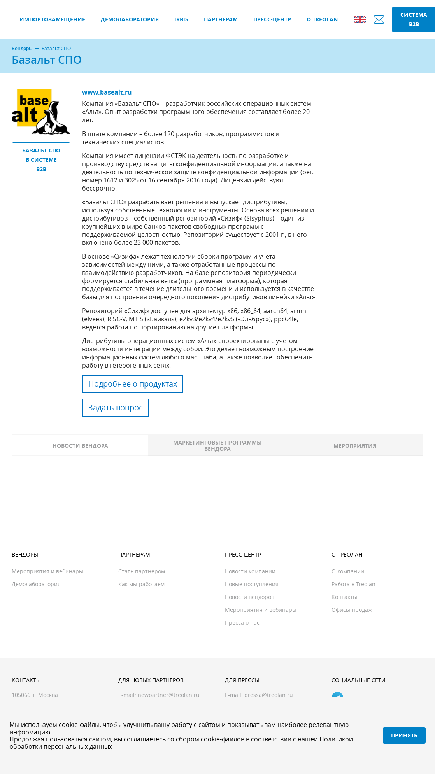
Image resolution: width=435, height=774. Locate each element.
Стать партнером (141, 571)
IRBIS (181, 19)
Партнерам (221, 19)
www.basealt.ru (107, 92)
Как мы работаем (141, 584)
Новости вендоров (249, 597)
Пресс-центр (272, 19)
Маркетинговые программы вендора (217, 445)
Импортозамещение (52, 19)
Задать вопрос (115, 407)
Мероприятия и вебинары (47, 571)
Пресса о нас (242, 622)
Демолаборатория (130, 19)
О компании (348, 571)
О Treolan (322, 19)
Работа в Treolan (353, 584)
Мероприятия (354, 445)
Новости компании (250, 571)
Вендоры (22, 48)
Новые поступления (252, 584)
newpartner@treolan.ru (169, 695)
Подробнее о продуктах (132, 383)
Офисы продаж (352, 609)
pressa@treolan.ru (268, 695)
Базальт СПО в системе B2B (41, 160)
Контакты (344, 597)
